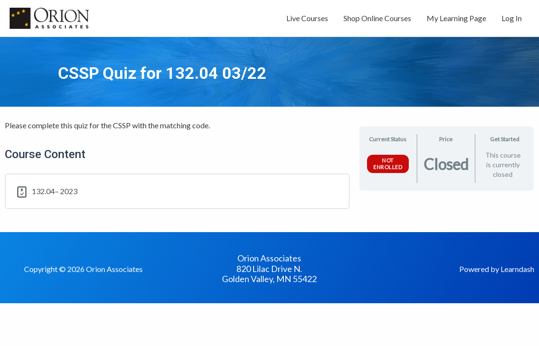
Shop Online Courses (377, 18)
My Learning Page (456, 18)
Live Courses (307, 18)
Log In (512, 18)
